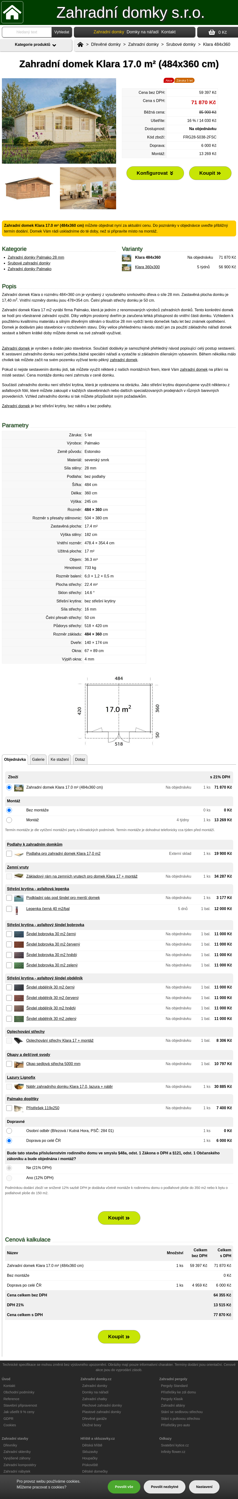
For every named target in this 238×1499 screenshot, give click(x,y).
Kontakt (168, 32)
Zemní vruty (18, 867)
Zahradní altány (173, 1405)
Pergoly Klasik (172, 1399)
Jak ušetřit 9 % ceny (18, 1412)
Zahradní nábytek (16, 1471)
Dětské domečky (95, 1471)
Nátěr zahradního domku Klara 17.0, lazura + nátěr (69, 1087)
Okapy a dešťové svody (28, 1055)
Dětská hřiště (92, 1445)
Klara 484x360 (216, 44)
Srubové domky (181, 44)
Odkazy (165, 1438)
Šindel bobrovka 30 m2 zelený (51, 965)
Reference (11, 1399)
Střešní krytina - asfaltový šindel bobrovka (45, 925)
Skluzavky (90, 1452)
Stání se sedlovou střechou (182, 1412)
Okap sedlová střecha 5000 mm (53, 1064)
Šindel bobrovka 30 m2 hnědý (51, 955)
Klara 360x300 (147, 267)
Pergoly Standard (174, 1386)
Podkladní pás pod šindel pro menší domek (63, 898)
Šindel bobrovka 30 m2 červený (53, 944)
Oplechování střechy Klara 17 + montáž (60, 1040)
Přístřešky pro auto (175, 1425)
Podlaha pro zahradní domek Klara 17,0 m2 (63, 853)
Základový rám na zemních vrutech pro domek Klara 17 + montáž (81, 876)
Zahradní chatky (94, 1399)
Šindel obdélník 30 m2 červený (52, 998)
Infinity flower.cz (173, 1452)
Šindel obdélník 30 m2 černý (50, 987)
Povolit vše (124, 1487)
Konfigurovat (155, 173)
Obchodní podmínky (18, 1392)
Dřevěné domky (106, 44)
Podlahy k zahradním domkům (34, 844)
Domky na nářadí (143, 32)
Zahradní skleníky (17, 1452)
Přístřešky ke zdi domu (178, 1392)
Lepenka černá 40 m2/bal (48, 909)
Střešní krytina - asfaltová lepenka (38, 889)
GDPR (8, 1419)
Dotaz (80, 759)
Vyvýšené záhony (16, 1458)
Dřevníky (10, 1445)
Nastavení (204, 1487)
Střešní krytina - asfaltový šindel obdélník (45, 978)
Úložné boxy (91, 1425)
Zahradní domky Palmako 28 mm (36, 257)
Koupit (119, 1218)
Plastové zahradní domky (101, 1412)
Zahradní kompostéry (19, 1465)
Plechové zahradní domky (102, 1405)
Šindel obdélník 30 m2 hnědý (51, 1008)
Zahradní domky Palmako (29, 269)
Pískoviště (90, 1465)
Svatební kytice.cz (175, 1445)
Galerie (38, 759)
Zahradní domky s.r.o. (130, 12)
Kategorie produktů (36, 45)
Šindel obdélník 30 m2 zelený (51, 1019)
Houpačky (90, 1458)
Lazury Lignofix (21, 1077)
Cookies (9, 1425)
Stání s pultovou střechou (180, 1419)
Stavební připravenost (20, 1405)
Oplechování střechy (26, 1032)
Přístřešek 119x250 (42, 1108)
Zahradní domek (16, 348)
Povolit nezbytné (164, 1487)
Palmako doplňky (23, 1099)
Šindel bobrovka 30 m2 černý (51, 934)
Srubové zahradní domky (29, 263)
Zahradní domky (143, 44)
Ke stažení (60, 759)
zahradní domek (123, 360)
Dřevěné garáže (94, 1419)
